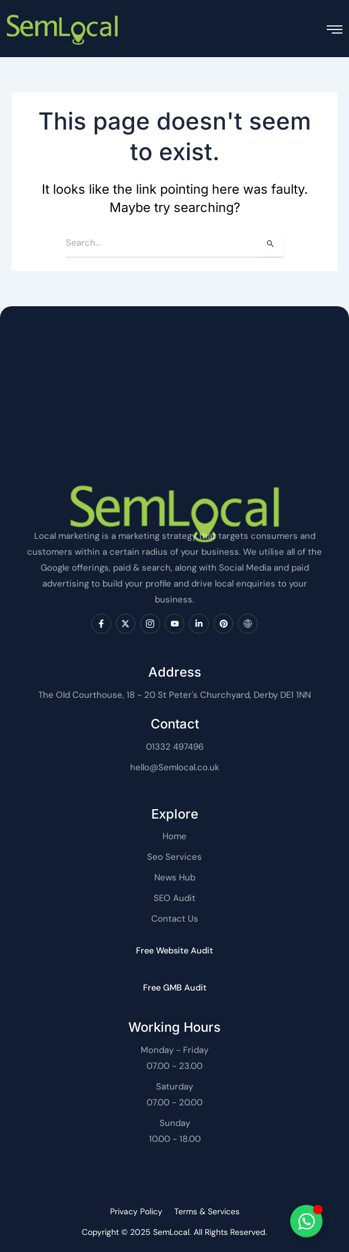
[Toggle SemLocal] (306, 1221)
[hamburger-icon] (334, 30)
